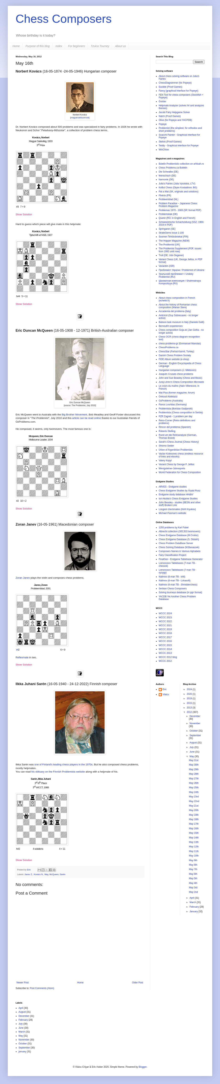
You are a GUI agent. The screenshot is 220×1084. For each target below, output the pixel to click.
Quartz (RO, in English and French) (177, 218)
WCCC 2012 (165, 661)
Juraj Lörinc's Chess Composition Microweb (181, 382)
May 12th (193, 846)
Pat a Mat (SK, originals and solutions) (178, 191)
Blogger (143, 1067)
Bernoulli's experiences (171, 326)
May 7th (193, 869)
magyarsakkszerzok (80, 117)
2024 (190, 689)
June (192, 751)
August (193, 742)
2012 (190, 712)
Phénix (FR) (165, 195)
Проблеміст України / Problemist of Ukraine (181, 270)
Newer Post (23, 982)
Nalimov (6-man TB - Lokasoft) (174, 580)
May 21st (193, 805)
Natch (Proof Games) (170, 116)
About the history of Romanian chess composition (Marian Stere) (178, 306)
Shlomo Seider (166, 445)
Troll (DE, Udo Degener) (171, 255)
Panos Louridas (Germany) (173, 404)
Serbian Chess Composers (173, 588)
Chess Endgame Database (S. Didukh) (179, 539)
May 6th (193, 874)
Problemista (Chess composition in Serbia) (181, 412)
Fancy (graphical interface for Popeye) (178, 90)
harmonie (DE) (166, 179)
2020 (190, 694)
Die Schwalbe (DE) (168, 171)
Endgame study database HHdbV (176, 494)
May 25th (193, 787)
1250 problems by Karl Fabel (173, 527)
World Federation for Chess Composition (180, 472)
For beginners (76, 46)
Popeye (163, 124)
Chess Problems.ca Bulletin (173, 167)
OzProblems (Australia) (171, 400)
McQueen (54, 874)
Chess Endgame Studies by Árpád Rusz (179, 490)
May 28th (193, 774)
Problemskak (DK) (168, 214)
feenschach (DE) (167, 175)
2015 (190, 703)
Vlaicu (166, 694)
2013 (190, 707)
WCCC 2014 (165, 649)
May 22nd (194, 801)
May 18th (193, 819)
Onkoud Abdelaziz (168, 396)
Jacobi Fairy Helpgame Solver (174, 112)
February (194, 906)
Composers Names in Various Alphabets (180, 551)
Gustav (162, 101)
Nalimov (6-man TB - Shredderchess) (178, 584)
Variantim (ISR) (166, 266)
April (192, 898)
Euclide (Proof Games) (170, 86)
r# (17, 649)
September (195, 735)
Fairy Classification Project (172, 555)
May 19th (193, 815)
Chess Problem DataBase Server (176, 543)
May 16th (193, 828)
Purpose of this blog (38, 46)
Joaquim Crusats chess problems (176, 374)
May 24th (193, 792)
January (193, 911)
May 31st (193, 760)
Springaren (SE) (167, 229)
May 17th (193, 823)
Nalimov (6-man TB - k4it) (172, 576)
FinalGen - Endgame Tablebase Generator (181, 559)
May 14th (193, 837)
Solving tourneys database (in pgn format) (180, 592)
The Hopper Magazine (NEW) (174, 240)
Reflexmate (22, 657)
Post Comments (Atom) (42, 988)
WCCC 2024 (165, 613)
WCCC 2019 (165, 629)
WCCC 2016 (165, 641)
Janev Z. (29, 874)
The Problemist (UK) (169, 244)
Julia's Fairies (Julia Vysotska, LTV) (177, 183)
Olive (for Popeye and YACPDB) (175, 120)
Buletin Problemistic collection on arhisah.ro (181, 163)
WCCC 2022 (165, 621)
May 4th (193, 883)
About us (120, 46)
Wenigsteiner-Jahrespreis (172, 468)
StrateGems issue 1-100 (171, 232)
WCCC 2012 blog (168, 657)
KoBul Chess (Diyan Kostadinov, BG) (178, 187)
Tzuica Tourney (100, 46)
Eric (29, 870)
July (191, 747)
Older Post (137, 982)
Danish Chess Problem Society (175, 355)
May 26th (193, 783)
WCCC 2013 (165, 653)
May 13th (193, 842)
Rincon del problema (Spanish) (175, 427)
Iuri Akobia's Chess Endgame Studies (178, 498)
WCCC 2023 (165, 617)
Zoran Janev (23, 577)
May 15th (193, 833)
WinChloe (164, 149)
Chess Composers (64, 18)
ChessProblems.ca (168, 347)
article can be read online (86, 418)
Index (58, 46)
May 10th (193, 855)
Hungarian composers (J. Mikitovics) (177, 370)
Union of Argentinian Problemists (176, 449)
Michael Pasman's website (172, 513)
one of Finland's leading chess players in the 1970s (63, 764)
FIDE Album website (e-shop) (174, 359)
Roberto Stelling (167, 431)
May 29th (193, 769)
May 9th (193, 860)
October (193, 730)
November (194, 723)
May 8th (193, 864)
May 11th (193, 851)
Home (16, 46)
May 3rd (193, 887)
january (22, 1051)
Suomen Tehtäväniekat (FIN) (173, 236)
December (194, 716)
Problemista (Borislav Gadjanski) (176, 408)
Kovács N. (38, 874)
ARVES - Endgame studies (173, 486)
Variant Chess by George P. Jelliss (176, 464)
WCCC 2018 (165, 633)
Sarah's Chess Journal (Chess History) (179, 441)
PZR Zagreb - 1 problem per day (175, 416)
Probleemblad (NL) (168, 199)
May (46, 874)
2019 (190, 698)
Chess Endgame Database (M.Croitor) (178, 535)
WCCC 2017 (165, 637)
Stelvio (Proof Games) (170, 141)
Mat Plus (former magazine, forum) (177, 392)
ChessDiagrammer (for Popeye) (175, 82)
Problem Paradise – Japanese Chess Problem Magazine (178, 205)
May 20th (193, 810)
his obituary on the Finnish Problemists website (58, 771)
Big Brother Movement (74, 414)
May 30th (193, 764)
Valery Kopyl (165, 460)
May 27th (193, 778)
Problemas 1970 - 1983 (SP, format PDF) (180, 210)
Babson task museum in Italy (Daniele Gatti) (181, 322)
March (193, 902)
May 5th (193, 878)
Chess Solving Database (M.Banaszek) (179, 547)
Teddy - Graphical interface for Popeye (179, 145)
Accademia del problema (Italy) (175, 311)
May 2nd (193, 892)
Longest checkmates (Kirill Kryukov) (177, 509)
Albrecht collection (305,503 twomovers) (179, 531)
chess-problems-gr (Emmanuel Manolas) (180, 343)
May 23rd (194, 796)
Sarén (62, 874)
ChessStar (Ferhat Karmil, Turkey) (176, 351)
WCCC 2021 (165, 625)
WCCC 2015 (165, 645)
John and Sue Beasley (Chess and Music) (180, 378)
